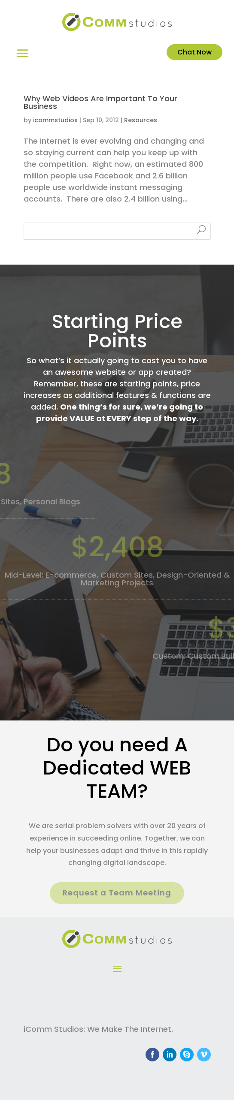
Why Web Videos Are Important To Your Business (100, 102)
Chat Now (194, 52)
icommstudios (55, 120)
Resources (140, 120)
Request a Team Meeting (117, 892)
